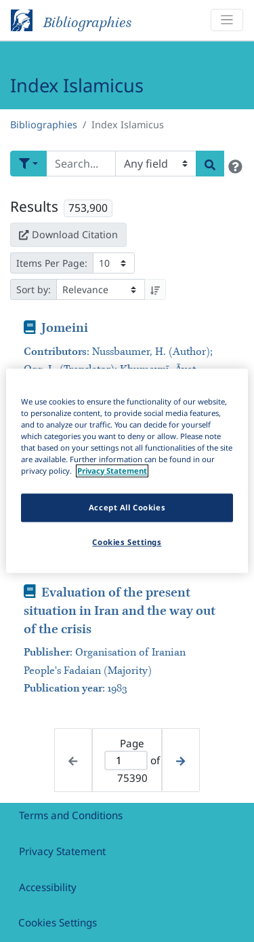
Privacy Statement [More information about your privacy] (112, 471)
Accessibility (48, 887)
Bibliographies (43, 124)
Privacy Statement (62, 851)
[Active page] (126, 760)
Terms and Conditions (71, 815)
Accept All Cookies (127, 508)
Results (34, 206)
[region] (126, 471)
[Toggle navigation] (227, 20)
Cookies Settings (57, 922)
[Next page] (180, 760)
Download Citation (68, 234)
